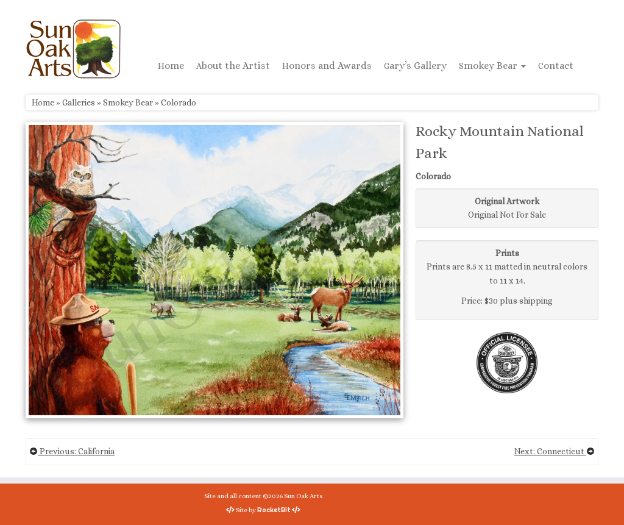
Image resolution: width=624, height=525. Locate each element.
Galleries (78, 102)
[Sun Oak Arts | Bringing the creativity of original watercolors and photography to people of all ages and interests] (73, 48)
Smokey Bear (492, 65)
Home (171, 65)
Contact (555, 65)
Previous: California (72, 451)
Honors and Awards (327, 65)
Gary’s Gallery (415, 65)
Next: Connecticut (554, 451)
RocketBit (274, 509)
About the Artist (233, 65)
